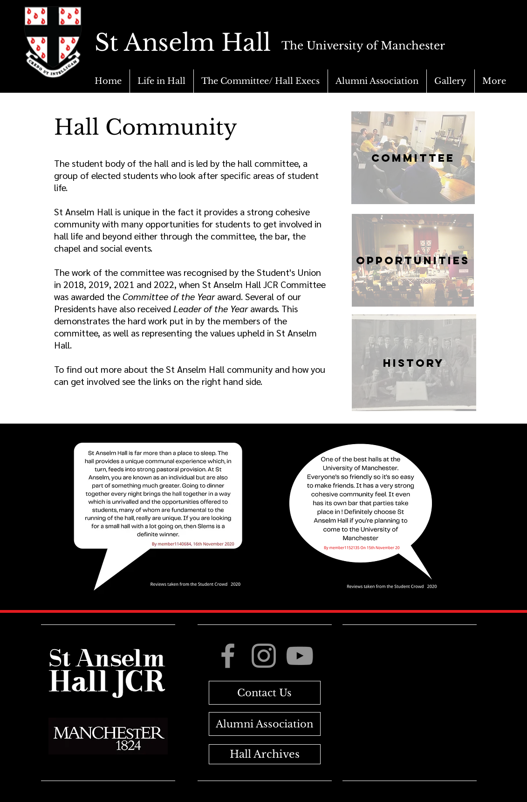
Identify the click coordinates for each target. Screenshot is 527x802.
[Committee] (413, 157)
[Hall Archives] (265, 754)
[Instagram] (263, 655)
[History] (414, 363)
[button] (161, 81)
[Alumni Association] (265, 724)
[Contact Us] (265, 693)
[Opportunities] (413, 260)
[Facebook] (228, 655)
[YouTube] (299, 655)
